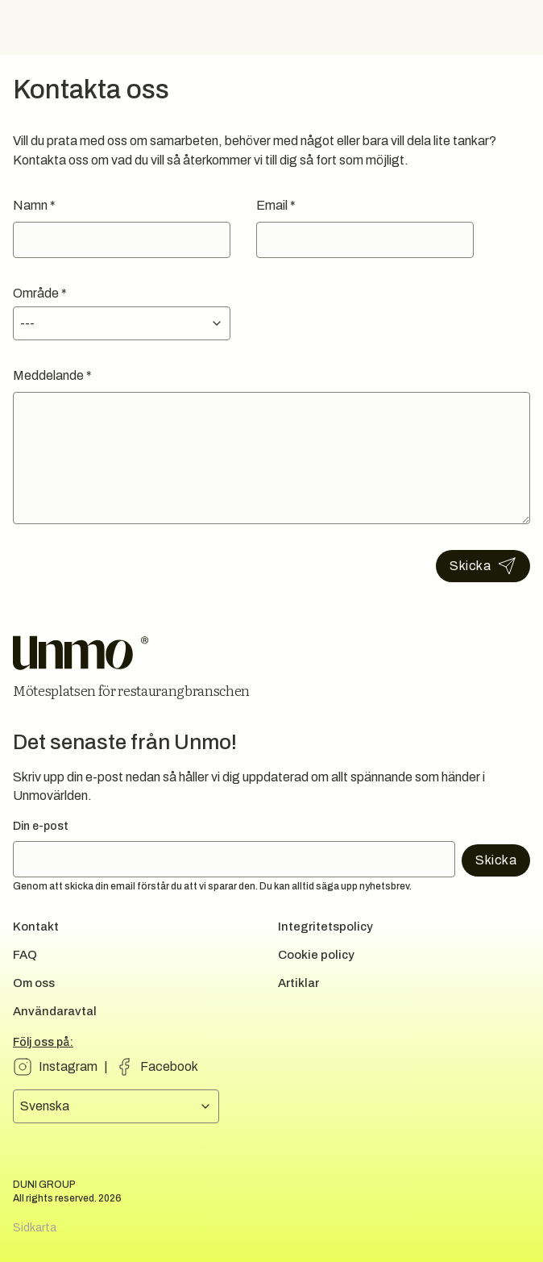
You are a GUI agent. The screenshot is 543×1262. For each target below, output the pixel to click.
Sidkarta (34, 1228)
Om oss (34, 983)
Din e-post (40, 826)
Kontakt (36, 926)
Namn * (34, 205)
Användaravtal (55, 1011)
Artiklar (298, 983)
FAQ (25, 954)
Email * (276, 205)
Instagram (68, 1066)
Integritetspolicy (325, 926)
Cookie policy (316, 954)
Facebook (169, 1066)
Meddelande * (52, 375)
